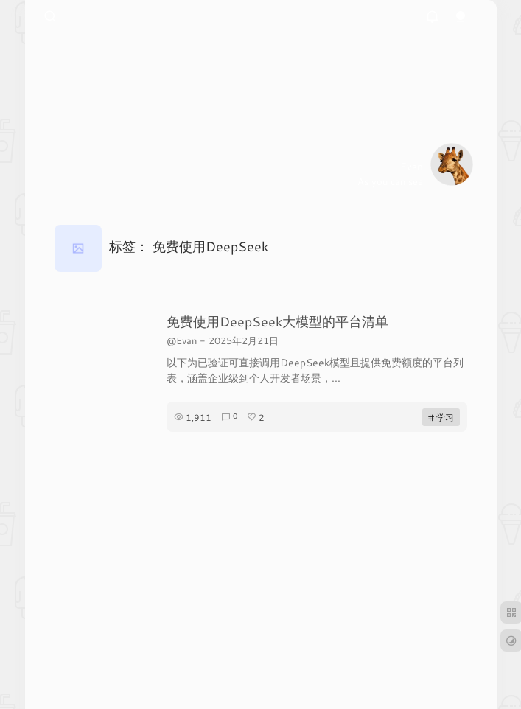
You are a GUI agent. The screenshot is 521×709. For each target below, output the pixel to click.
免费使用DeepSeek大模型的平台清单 (277, 321)
